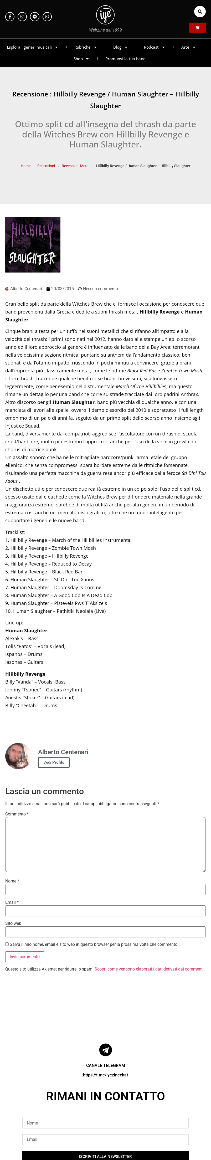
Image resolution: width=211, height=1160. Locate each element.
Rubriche (85, 47)
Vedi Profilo (53, 762)
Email (12, 902)
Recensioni (46, 166)
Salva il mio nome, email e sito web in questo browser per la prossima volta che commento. (94, 944)
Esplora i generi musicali (32, 47)
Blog (120, 47)
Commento (17, 814)
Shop (81, 58)
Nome (12, 881)
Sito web (13, 923)
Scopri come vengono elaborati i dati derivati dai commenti (149, 969)
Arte (188, 47)
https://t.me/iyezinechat (105, 1074)
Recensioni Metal (75, 166)
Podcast (154, 47)
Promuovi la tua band (125, 58)
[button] (200, 11)
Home (25, 166)
